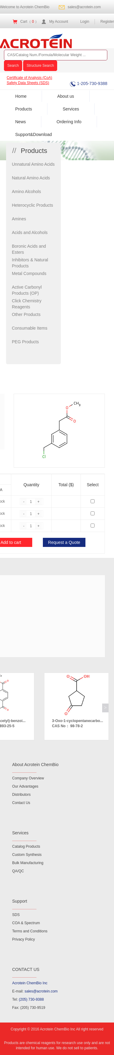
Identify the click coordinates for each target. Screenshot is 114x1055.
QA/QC (18, 871)
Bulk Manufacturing (27, 863)
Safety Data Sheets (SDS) (28, 83)
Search (13, 65)
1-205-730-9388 (88, 83)
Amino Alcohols (26, 191)
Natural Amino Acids (31, 177)
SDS (16, 915)
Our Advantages (25, 786)
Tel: (28, 999)
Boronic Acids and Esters (29, 249)
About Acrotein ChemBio (35, 764)
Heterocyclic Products (32, 205)
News (20, 121)
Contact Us (21, 803)
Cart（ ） (29, 21)
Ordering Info (69, 121)
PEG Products (25, 341)
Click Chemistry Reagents (26, 303)
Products (23, 109)
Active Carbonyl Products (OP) (27, 290)
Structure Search (40, 65)
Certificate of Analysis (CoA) (29, 78)
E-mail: (35, 991)
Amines (19, 218)
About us (65, 96)
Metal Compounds (29, 273)
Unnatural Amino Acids (33, 164)
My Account (58, 21)
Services (71, 109)
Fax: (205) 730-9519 (28, 1008)
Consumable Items (29, 328)
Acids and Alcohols (30, 232)
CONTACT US (26, 969)
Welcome (25, 7)
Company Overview (28, 778)
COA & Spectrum (26, 923)
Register (107, 21)
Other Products (26, 314)
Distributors (21, 794)
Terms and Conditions (29, 931)
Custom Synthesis (27, 855)
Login (84, 21)
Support (19, 901)
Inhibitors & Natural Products (30, 262)
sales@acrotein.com (84, 7)
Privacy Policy (23, 939)
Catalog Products (26, 846)
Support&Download (33, 134)
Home (20, 96)
